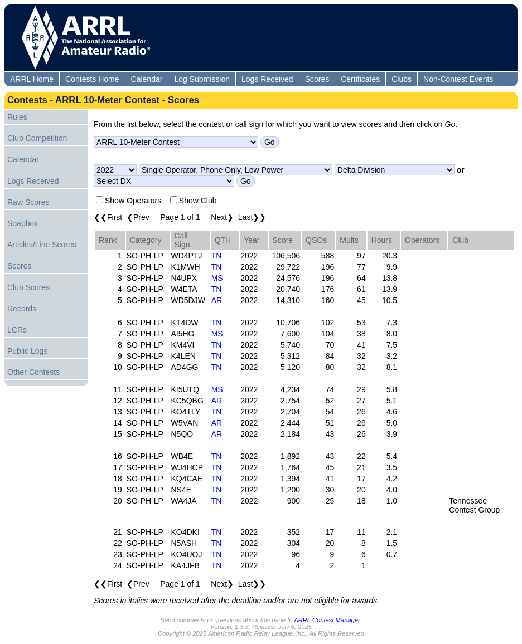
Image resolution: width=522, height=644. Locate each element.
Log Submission (202, 79)
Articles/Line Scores (41, 244)
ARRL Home (32, 79)
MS (217, 278)
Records (21, 308)
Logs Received (267, 79)
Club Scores (28, 287)
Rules (17, 117)
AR (216, 300)
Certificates (360, 79)
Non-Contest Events (458, 79)
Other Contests (33, 372)
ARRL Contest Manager (327, 620)
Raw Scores (28, 202)
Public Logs (27, 351)
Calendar (147, 79)
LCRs (17, 329)
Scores (317, 79)
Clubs (402, 79)
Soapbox (22, 223)
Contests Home (92, 79)
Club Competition (37, 138)
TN (216, 255)
